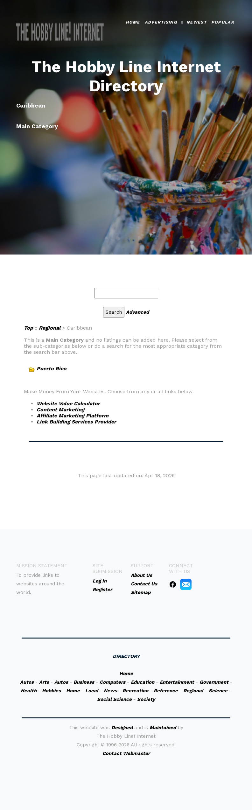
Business (84, 682)
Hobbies (51, 691)
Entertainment (177, 682)
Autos (27, 682)
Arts (44, 682)
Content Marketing (60, 410)
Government (214, 682)
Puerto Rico (51, 369)
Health (29, 691)
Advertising (161, 21)
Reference (166, 691)
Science (218, 691)
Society (146, 699)
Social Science (114, 699)
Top (28, 328)
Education (142, 682)
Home (133, 21)
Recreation (135, 691)
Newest (196, 21)
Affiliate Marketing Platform (72, 416)
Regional (49, 328)
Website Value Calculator (68, 404)
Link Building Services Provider (76, 422)
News (110, 691)
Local (91, 691)
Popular (222, 21)
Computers (112, 682)
